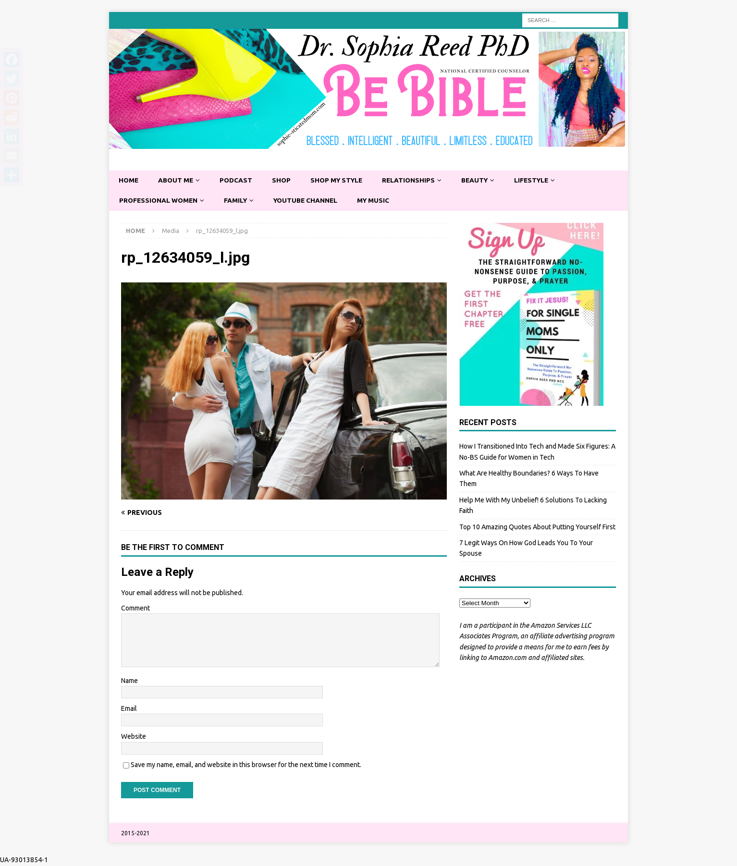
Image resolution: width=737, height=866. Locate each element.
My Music (379, 201)
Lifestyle (541, 180)
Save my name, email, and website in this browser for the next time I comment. (246, 765)
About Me (177, 180)
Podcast (238, 180)
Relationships (415, 180)
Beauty (482, 180)
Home (129, 180)
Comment (135, 608)
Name (129, 681)
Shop (284, 180)
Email (129, 709)
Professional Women (159, 201)
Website (133, 737)
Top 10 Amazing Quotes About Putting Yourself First (537, 527)
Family (238, 201)
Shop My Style (341, 180)
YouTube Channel (310, 201)
